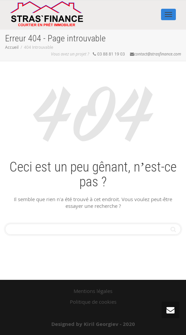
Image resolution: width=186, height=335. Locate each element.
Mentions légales (93, 291)
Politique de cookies (93, 301)
